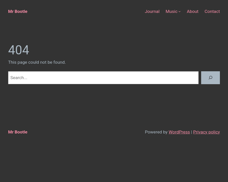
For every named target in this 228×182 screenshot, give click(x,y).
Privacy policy (206, 131)
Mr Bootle (17, 11)
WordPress (179, 131)
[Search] (210, 77)
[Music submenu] (179, 11)
